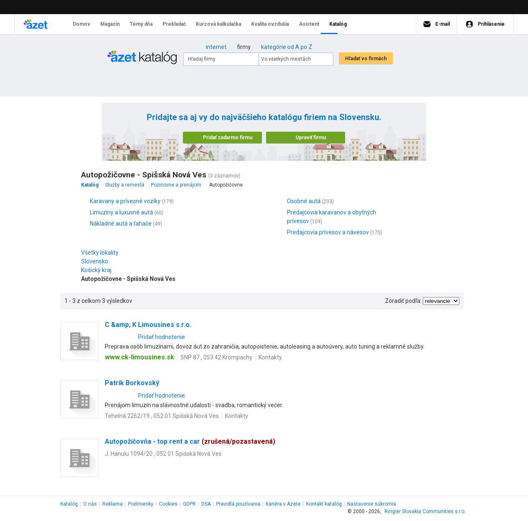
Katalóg (69, 504)
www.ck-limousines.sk (139, 357)
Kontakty (270, 357)
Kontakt (324, 504)
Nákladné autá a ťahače (121, 223)
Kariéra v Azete (283, 504)
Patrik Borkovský (132, 383)
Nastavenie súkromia (371, 504)
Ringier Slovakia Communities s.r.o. (425, 511)
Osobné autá (304, 201)
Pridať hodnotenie (161, 337)
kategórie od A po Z (286, 47)
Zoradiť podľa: (403, 300)
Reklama (112, 504)
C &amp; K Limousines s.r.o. (148, 325)
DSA (206, 504)
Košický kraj (98, 270)
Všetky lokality (99, 252)
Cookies (168, 504)
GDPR (189, 504)
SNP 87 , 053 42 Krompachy (216, 357)
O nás (90, 504)
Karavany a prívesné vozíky (125, 201)
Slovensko (96, 261)
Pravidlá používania (238, 504)
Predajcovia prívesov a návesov (328, 232)
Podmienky (140, 504)
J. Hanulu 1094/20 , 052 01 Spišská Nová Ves (163, 453)
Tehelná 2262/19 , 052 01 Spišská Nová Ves (162, 416)
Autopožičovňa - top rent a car (190, 441)
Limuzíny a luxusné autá (121, 212)
